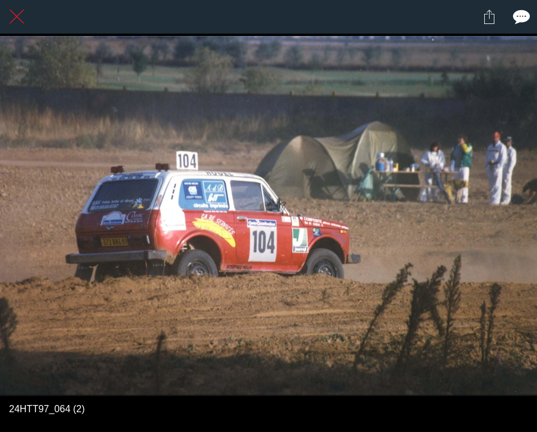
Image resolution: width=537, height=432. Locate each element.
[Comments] (520, 16)
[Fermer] (17, 17)
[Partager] (489, 16)
